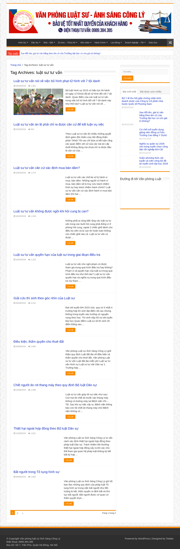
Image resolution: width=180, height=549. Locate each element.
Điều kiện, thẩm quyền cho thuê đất (39, 341)
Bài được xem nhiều (150, 91)
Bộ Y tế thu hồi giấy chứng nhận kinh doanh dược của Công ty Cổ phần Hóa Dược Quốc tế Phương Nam (142, 101)
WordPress (144, 538)
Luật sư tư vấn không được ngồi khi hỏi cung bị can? (51, 211)
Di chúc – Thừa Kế (66, 42)
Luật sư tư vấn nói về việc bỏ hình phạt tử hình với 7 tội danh (57, 81)
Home (12, 42)
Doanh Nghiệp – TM (134, 42)
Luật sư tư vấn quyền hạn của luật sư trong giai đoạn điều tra (57, 254)
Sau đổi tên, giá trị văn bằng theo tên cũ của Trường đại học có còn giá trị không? (61, 53)
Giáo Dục (153, 42)
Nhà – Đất (48, 42)
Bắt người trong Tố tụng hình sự (36, 472)
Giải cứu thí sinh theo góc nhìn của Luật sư (44, 298)
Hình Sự (22, 42)
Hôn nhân (84, 42)
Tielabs (170, 538)
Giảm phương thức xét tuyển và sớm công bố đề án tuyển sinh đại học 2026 (153, 160)
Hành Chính (100, 42)
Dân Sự (34, 42)
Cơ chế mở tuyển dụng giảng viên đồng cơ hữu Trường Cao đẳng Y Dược (153, 132)
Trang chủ (15, 65)
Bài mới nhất (129, 91)
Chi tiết (70, 109)
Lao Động (115, 42)
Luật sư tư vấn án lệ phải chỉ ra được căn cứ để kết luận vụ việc (59, 124)
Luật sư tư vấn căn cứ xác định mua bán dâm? (47, 168)
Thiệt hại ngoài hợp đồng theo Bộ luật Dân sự (46, 428)
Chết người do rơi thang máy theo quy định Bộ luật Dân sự (55, 385)
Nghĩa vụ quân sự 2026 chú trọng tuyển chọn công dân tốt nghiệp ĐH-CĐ (153, 146)
